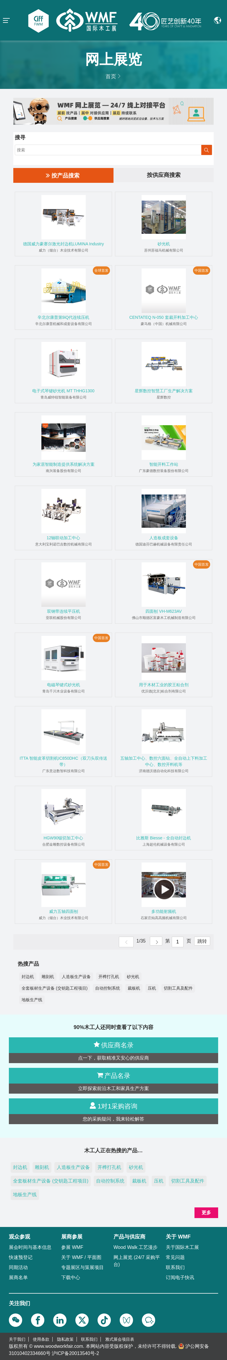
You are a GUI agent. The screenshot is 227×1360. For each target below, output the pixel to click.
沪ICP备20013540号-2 (75, 1353)
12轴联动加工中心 (63, 537)
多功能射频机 (163, 911)
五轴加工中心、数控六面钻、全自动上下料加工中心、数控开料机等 (163, 761)
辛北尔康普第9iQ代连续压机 (64, 317)
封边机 (28, 976)
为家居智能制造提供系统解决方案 (64, 464)
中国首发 (201, 270)
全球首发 (101, 270)
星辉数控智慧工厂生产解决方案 (164, 390)
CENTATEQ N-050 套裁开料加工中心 (163, 317)
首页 (111, 76)
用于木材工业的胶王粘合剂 (164, 684)
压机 (152, 988)
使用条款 (41, 1339)
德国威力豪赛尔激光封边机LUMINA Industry (63, 243)
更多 (206, 1212)
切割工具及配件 (178, 988)
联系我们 (89, 1339)
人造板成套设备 (163, 537)
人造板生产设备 (76, 976)
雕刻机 (48, 976)
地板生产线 (32, 999)
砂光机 (164, 243)
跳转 (201, 942)
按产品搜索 (62, 175)
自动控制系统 (107, 988)
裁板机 (134, 988)
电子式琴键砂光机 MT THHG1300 (63, 390)
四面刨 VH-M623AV (163, 611)
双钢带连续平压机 (63, 611)
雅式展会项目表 (119, 1339)
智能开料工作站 (163, 464)
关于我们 (17, 1339)
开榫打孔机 (108, 976)
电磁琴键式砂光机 (63, 684)
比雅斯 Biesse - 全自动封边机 (163, 838)
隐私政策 (65, 1339)
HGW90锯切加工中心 (63, 838)
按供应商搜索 (163, 175)
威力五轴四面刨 (63, 911)
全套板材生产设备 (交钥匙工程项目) (54, 988)
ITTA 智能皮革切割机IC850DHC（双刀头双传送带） (63, 761)
